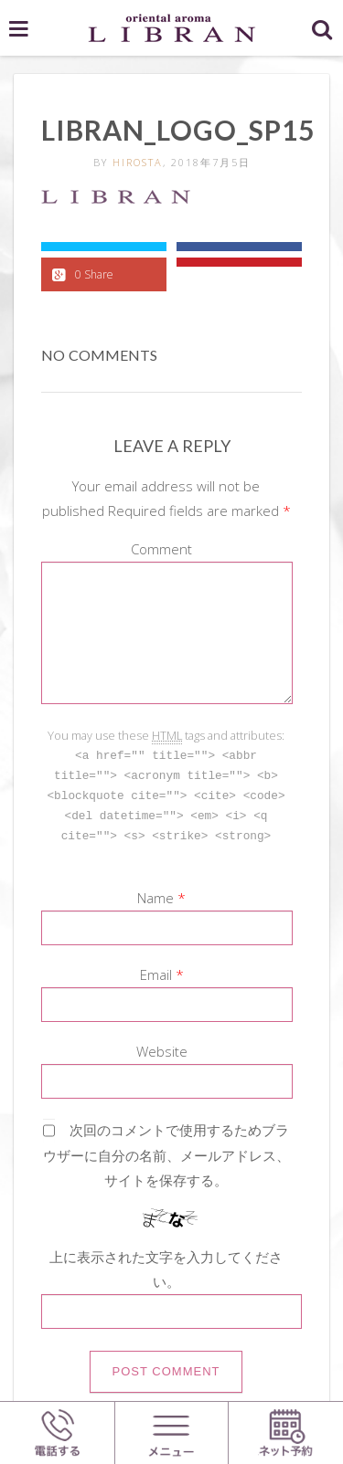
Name (155, 893)
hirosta (138, 162)
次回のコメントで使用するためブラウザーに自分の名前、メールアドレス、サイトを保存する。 (166, 1150)
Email (156, 970)
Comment (161, 549)
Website (162, 1046)
